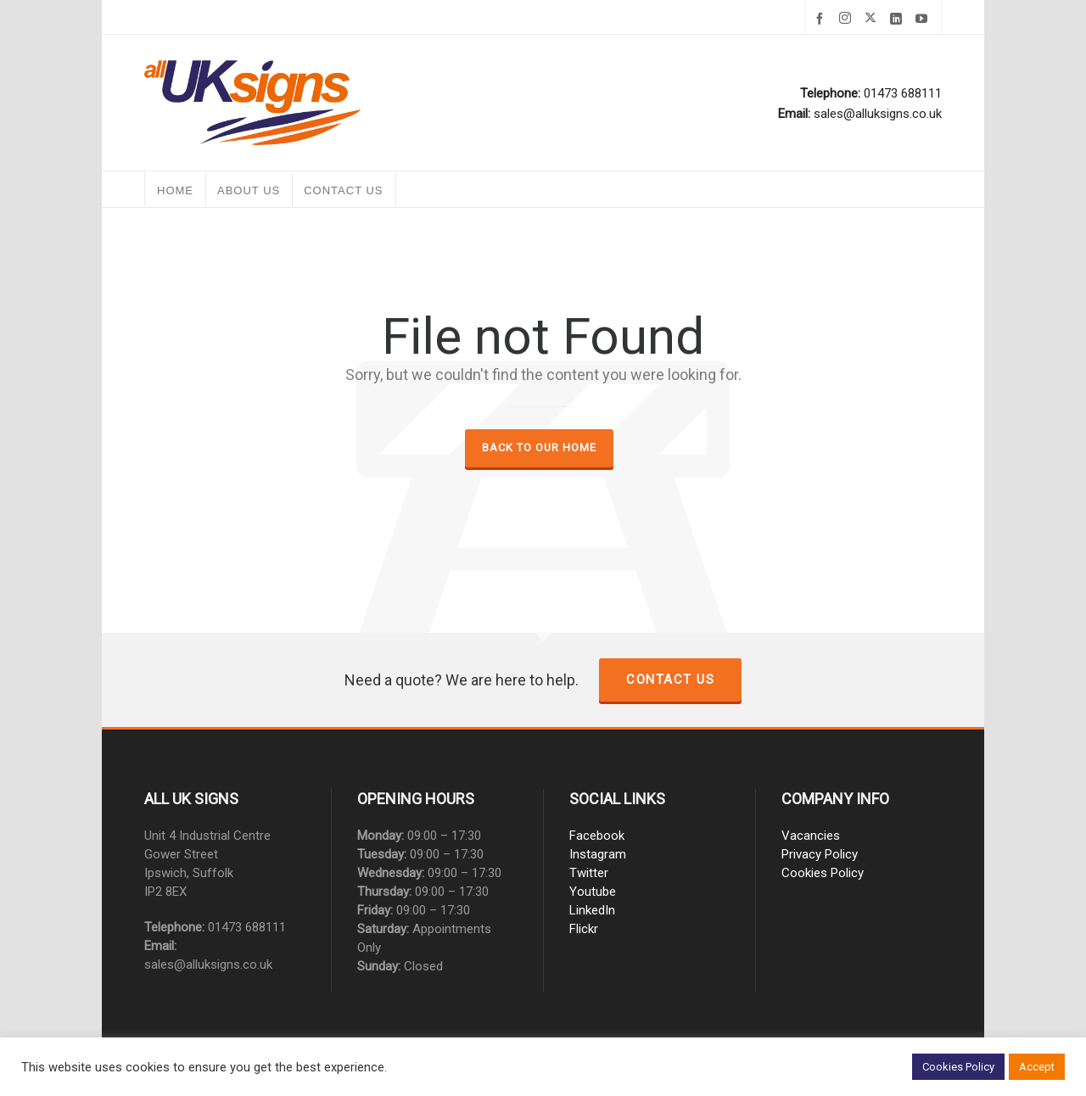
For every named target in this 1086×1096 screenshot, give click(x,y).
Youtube (592, 891)
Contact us (670, 679)
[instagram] (847, 19)
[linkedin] (898, 19)
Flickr (583, 929)
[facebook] (822, 19)
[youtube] (923, 19)
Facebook (596, 835)
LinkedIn (592, 910)
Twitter (588, 873)
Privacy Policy (819, 854)
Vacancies (810, 835)
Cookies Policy (822, 873)
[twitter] (873, 19)
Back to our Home (539, 447)
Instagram (597, 854)
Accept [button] (1037, 1066)
